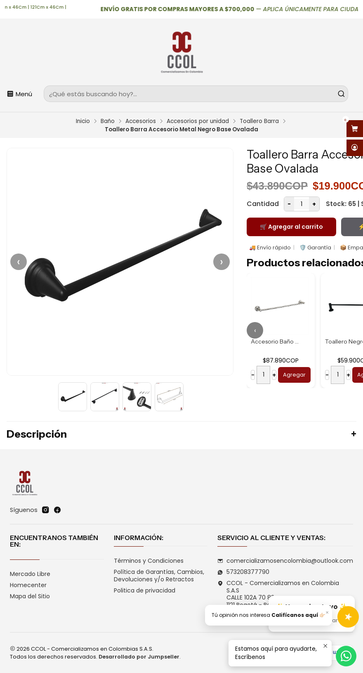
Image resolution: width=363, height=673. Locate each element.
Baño (108, 121)
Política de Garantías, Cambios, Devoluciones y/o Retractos (159, 575)
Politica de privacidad (144, 590)
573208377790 (243, 572)
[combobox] (196, 93)
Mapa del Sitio (30, 596)
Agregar (294, 375)
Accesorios (140, 121)
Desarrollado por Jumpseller (139, 656)
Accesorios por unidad (198, 121)
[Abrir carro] (354, 128)
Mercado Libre (30, 574)
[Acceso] (354, 148)
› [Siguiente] (221, 262)
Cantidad (263, 204)
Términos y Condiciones (149, 561)
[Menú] (19, 94)
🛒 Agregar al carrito (291, 227)
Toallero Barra (259, 121)
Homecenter (28, 585)
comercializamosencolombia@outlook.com (285, 561)
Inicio (83, 121)
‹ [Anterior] (18, 262)
